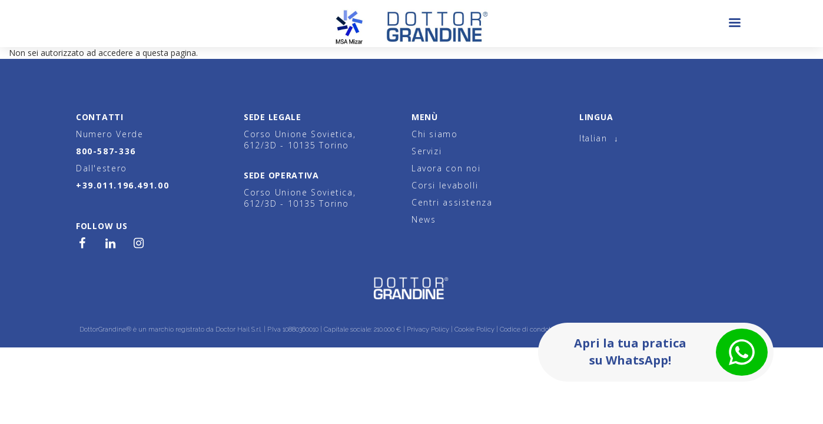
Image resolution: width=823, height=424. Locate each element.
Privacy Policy (428, 329)
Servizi (427, 151)
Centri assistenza (452, 202)
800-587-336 (106, 151)
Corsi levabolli (445, 185)
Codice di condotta (528, 329)
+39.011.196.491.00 (122, 185)
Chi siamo (435, 134)
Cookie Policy (474, 329)
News (424, 219)
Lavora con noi (446, 168)
